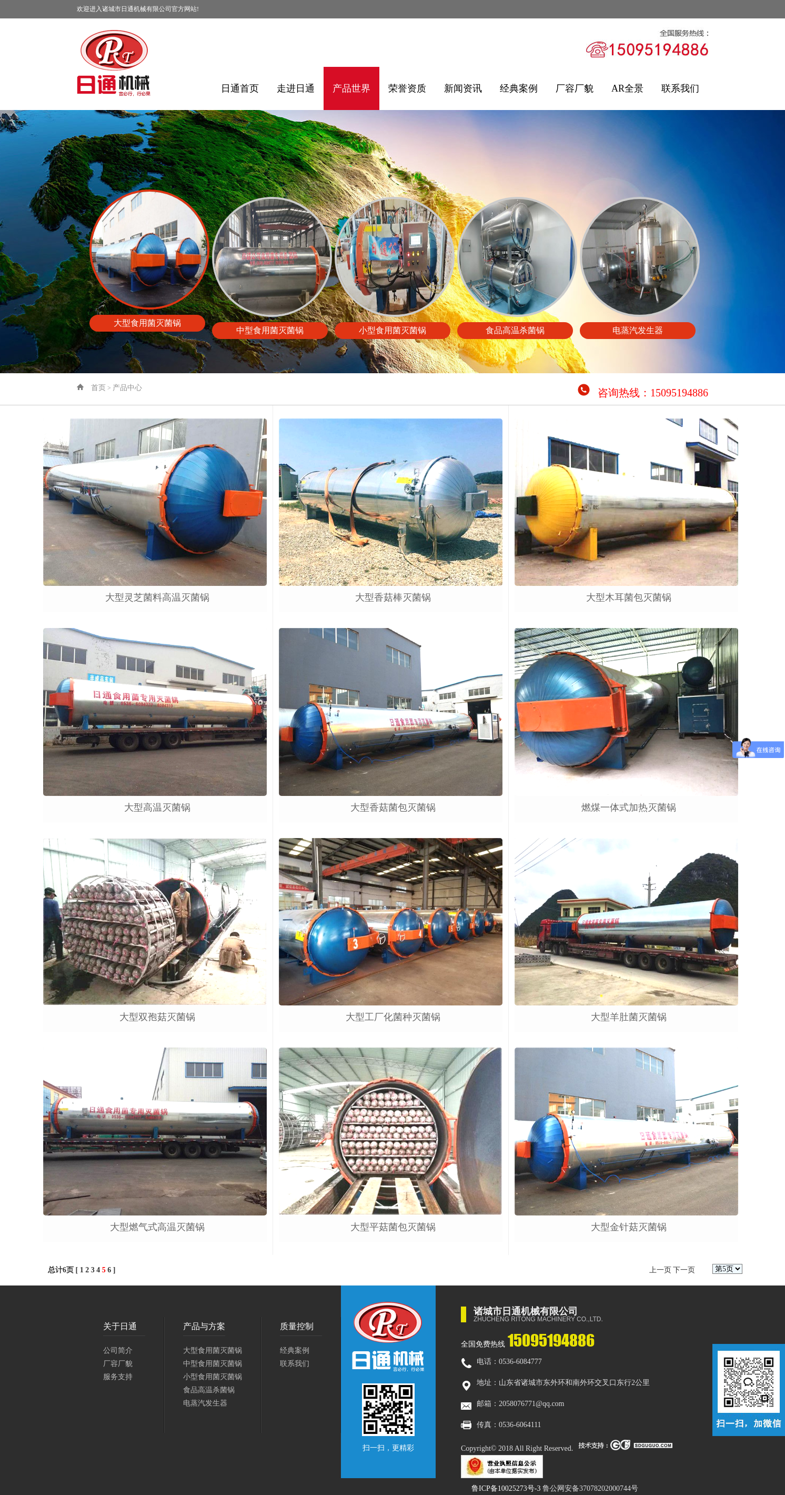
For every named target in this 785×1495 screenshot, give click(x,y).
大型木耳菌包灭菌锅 (628, 597)
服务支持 (118, 1377)
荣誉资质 (407, 88)
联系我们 (680, 88)
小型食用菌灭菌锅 (212, 1377)
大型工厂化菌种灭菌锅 (393, 1017)
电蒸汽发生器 (205, 1403)
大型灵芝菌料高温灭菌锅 (157, 597)
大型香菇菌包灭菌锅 (393, 807)
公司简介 (118, 1350)
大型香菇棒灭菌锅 (393, 597)
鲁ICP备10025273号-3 (505, 1488)
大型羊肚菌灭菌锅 (629, 1017)
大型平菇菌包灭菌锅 (393, 1227)
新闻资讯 (463, 88)
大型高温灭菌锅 (157, 807)
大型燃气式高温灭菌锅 (157, 1227)
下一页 (684, 1270)
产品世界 (351, 88)
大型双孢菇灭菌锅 (157, 1017)
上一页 (660, 1270)
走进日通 (296, 88)
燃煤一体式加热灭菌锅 (628, 807)
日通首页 (240, 88)
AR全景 (627, 88)
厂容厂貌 (574, 88)
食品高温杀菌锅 (209, 1390)
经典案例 (519, 88)
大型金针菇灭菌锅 (629, 1227)
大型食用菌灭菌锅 (212, 1350)
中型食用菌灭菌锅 (212, 1364)
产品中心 (127, 388)
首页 (98, 388)
